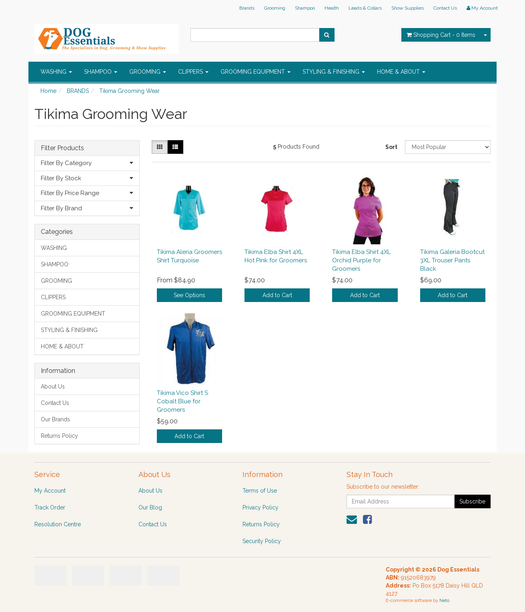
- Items (441, 35)
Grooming (274, 8)
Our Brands (55, 419)
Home (48, 91)
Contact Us (445, 8)
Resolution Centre (57, 524)
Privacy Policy (260, 507)
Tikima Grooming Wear (129, 91)
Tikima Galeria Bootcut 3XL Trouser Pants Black (452, 260)
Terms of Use (259, 490)
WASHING (56, 71)
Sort (391, 147)
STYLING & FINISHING (334, 71)
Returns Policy (59, 436)
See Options (189, 295)
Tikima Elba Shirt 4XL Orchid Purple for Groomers (361, 260)
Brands (246, 8)
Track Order (49, 507)
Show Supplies (407, 8)
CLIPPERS (193, 71)
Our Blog (150, 507)
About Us (53, 386)
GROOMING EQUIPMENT (255, 71)
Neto (444, 600)
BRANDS (78, 91)
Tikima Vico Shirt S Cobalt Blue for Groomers (182, 401)
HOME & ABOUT (401, 71)
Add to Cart (277, 295)
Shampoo (305, 8)
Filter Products (62, 148)
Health (332, 8)
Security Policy (261, 541)
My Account (50, 490)
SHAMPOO (100, 71)
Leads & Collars (365, 8)
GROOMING (147, 71)
